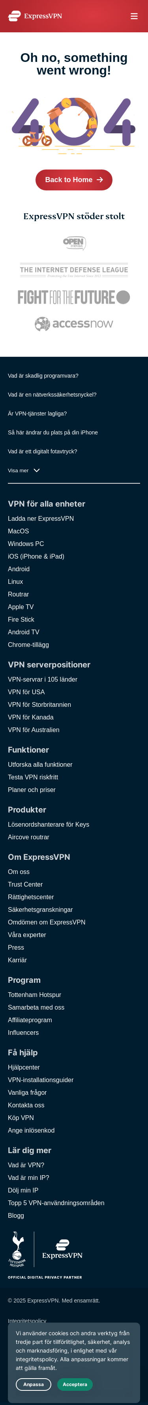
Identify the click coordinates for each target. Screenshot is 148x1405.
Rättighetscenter (31, 897)
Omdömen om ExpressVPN (47, 922)
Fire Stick (21, 619)
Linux (15, 581)
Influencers (23, 1032)
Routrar (18, 594)
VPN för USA (26, 692)
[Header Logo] (35, 16)
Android (19, 569)
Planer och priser (32, 789)
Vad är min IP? (28, 1177)
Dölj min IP (23, 1190)
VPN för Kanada (31, 717)
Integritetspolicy (27, 1321)
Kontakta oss (26, 1105)
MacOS (18, 531)
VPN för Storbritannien (39, 704)
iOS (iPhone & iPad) (36, 556)
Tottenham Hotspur (34, 994)
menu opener (134, 16)
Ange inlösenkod (31, 1130)
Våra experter (27, 935)
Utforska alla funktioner (40, 764)
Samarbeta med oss (36, 1007)
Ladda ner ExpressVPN (41, 518)
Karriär (17, 960)
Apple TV (21, 607)
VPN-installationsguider (40, 1080)
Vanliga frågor (27, 1092)
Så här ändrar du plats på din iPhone (53, 432)
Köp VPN (21, 1117)
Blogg (16, 1215)
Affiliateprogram (30, 1020)
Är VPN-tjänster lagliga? (37, 413)
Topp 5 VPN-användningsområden (56, 1203)
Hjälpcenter (24, 1067)
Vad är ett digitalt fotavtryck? (42, 451)
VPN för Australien (34, 730)
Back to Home (68, 180)
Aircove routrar (28, 837)
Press (16, 947)
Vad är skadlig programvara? (43, 376)
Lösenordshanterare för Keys (48, 824)
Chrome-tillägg (28, 644)
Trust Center (25, 884)
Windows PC (26, 543)
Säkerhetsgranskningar (40, 909)
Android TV (23, 632)
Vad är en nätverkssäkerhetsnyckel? (52, 394)
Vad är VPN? (26, 1165)
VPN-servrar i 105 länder (42, 679)
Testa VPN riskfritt (33, 777)
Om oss (19, 871)
